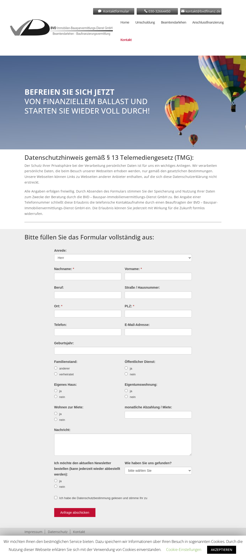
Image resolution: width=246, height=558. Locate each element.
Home (124, 23)
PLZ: (129, 306)
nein (130, 374)
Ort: (58, 306)
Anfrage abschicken (74, 512)
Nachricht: (62, 430)
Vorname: (133, 269)
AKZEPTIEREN (221, 549)
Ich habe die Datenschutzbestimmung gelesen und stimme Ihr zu (100, 498)
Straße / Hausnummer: (142, 287)
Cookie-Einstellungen (183, 549)
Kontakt (126, 40)
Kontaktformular (115, 11)
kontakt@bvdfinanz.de (202, 11)
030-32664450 (159, 11)
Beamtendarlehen (173, 23)
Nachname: (64, 269)
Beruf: (59, 287)
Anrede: (60, 250)
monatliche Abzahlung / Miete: (148, 407)
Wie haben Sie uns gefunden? (148, 463)
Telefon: (60, 325)
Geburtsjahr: (64, 343)
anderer (62, 368)
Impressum (33, 531)
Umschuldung (145, 23)
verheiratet (64, 374)
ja (128, 368)
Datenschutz (58, 531)
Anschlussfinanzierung (208, 23)
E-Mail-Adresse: (137, 325)
